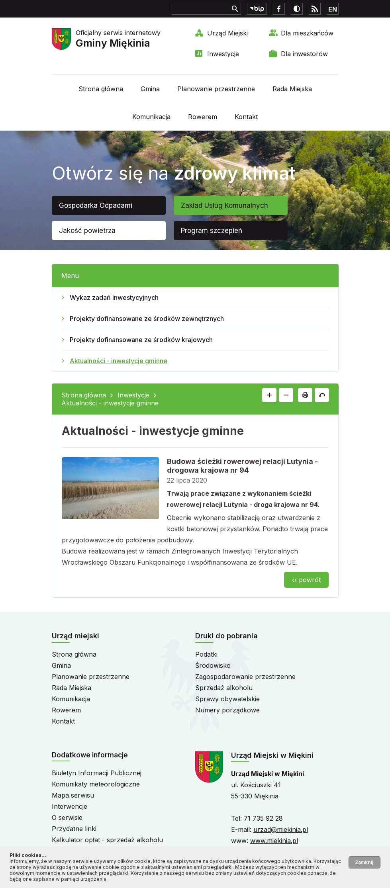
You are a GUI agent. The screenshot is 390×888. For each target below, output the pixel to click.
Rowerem (202, 117)
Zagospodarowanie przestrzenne (245, 677)
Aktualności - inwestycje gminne (118, 361)
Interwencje (69, 806)
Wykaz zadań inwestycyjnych (114, 297)
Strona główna (100, 89)
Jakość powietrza (87, 231)
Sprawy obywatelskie (227, 699)
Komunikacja (151, 117)
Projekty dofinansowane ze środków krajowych (141, 340)
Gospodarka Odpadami (95, 205)
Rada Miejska (292, 89)
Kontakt (246, 117)
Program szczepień (211, 231)
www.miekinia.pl (274, 841)
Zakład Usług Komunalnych (224, 205)
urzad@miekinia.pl (280, 829)
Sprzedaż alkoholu (224, 688)
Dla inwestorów (304, 54)
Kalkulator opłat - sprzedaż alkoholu (107, 840)
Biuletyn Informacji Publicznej (96, 773)
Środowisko (213, 665)
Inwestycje (223, 54)
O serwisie (67, 817)
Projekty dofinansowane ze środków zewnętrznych (147, 319)
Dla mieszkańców (307, 33)
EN (332, 9)
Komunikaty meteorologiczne (96, 784)
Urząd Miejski (227, 33)
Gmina (150, 89)
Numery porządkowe (227, 710)
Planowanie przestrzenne (216, 89)
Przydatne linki (74, 829)
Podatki (206, 654)
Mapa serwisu (73, 795)
